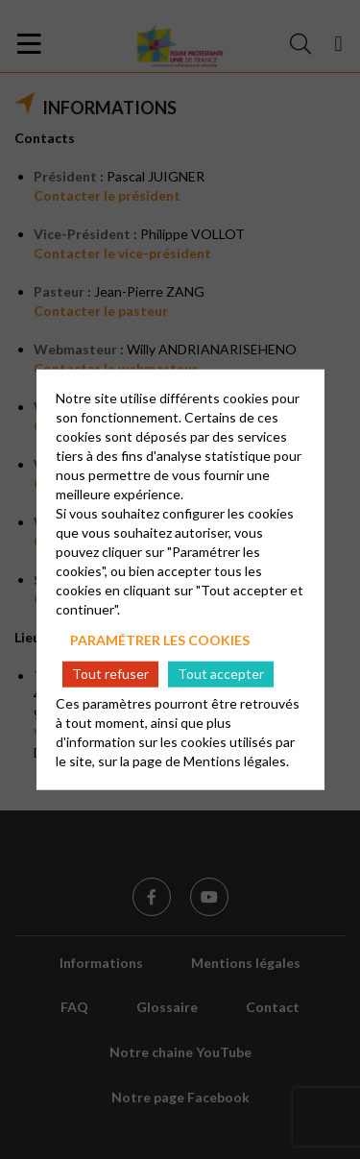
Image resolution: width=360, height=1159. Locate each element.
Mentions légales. (236, 761)
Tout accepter (221, 673)
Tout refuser (110, 673)
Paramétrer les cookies (160, 639)
